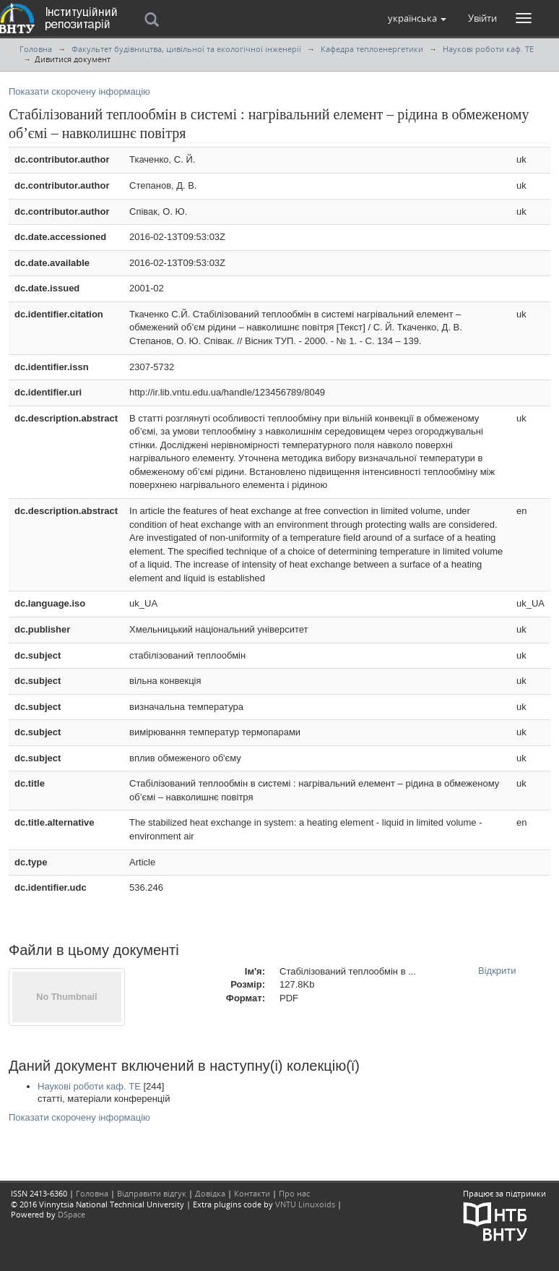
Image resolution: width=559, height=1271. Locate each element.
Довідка (210, 1193)
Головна (36, 48)
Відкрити (497, 970)
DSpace (71, 1214)
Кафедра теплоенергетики (372, 48)
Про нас (294, 1193)
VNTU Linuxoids (305, 1204)
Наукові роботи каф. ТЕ (488, 48)
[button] (417, 18)
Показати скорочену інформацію (79, 91)
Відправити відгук (151, 1193)
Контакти (252, 1193)
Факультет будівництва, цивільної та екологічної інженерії (186, 48)
